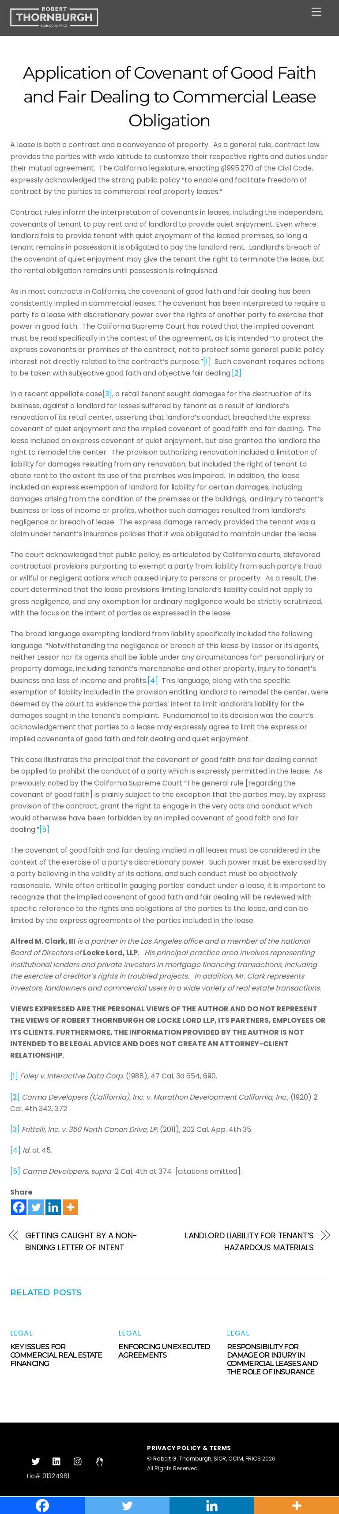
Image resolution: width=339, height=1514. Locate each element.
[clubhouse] (99, 1461)
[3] (107, 394)
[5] (44, 829)
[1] (207, 362)
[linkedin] (57, 1461)
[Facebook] (18, 1207)
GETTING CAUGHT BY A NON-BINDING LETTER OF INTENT (81, 1241)
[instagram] (78, 1461)
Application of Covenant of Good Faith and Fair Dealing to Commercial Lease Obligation (169, 96)
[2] (236, 373)
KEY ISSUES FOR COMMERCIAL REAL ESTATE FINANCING (56, 1355)
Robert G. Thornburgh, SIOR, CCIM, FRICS (207, 1458)
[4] (152, 680)
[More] (70, 1207)
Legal (21, 1333)
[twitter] (36, 1461)
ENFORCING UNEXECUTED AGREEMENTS (164, 1351)
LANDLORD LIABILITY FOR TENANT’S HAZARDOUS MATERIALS (249, 1241)
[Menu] (316, 12)
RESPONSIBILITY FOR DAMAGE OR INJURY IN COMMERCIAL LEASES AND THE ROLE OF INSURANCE (272, 1359)
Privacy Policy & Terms (189, 1448)
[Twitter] (36, 1207)
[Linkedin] (53, 1207)
